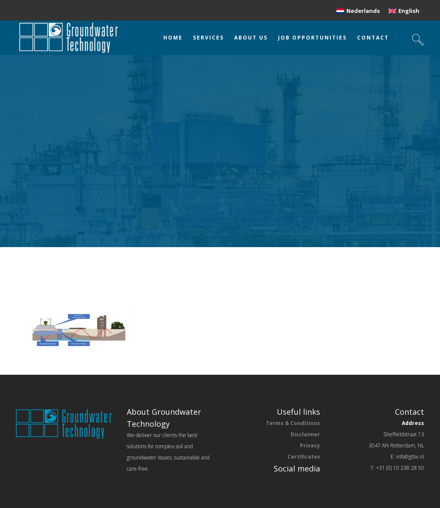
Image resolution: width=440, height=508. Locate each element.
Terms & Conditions (293, 423)
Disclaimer (305, 434)
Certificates (303, 456)
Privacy (310, 445)
